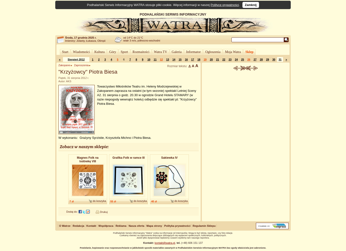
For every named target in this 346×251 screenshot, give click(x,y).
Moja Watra (233, 52)
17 (192, 59)
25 (242, 59)
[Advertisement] (245, 106)
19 (205, 59)
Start (65, 52)
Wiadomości (81, 52)
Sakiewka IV (169, 157)
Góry (112, 52)
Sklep (249, 52)
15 (180, 59)
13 (167, 59)
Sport (124, 52)
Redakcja (78, 225)
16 (186, 59)
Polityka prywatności (177, 225)
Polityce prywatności (225, 5)
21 (217, 59)
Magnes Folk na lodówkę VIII (88, 159)
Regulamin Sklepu (204, 225)
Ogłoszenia (212, 52)
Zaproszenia (81, 65)
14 (173, 59)
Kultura (99, 52)
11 (155, 59)
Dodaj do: (72, 211)
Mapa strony (154, 225)
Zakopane (64, 65)
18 (198, 59)
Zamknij (251, 5)
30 (273, 59)
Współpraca (106, 225)
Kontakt (91, 225)
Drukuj (104, 211)
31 (279, 59)
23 (230, 59)
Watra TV (160, 52)
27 (254, 59)
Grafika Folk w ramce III (128, 157)
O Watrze (64, 225)
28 (261, 59)
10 (148, 59)
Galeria (177, 52)
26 (248, 59)
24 (236, 59)
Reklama (121, 225)
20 (211, 59)
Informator (193, 52)
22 (223, 59)
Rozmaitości (141, 52)
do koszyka (99, 200)
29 (267, 59)
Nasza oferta (136, 225)
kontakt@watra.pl (165, 242)
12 (161, 59)
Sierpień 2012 (76, 59)
